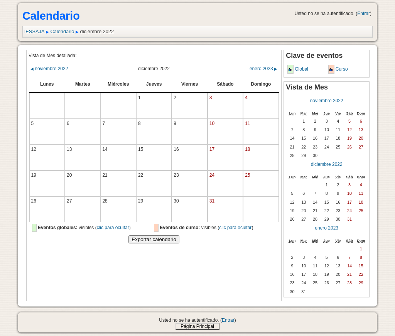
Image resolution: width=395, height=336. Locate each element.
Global (301, 69)
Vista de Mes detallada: (53, 55)
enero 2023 (263, 68)
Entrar (363, 13)
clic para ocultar (113, 227)
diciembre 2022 (327, 164)
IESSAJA (34, 31)
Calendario (62, 31)
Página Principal (197, 326)
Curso (342, 69)
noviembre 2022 (49, 68)
